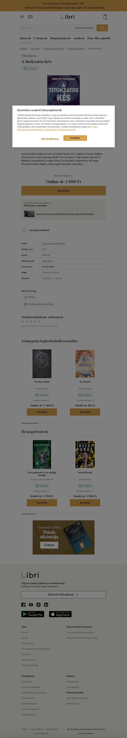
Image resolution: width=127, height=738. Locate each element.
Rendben (75, 138)
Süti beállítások (50, 139)
